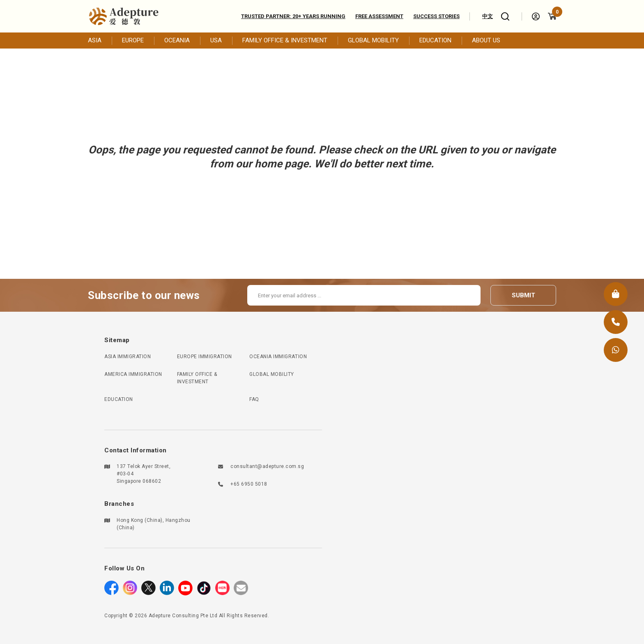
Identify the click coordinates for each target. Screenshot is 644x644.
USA (216, 40)
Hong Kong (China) (140, 520)
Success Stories (436, 16)
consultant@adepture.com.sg (267, 466)
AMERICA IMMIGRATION (133, 374)
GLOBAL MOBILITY (373, 40)
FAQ (254, 399)
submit (523, 295)
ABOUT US (486, 40)
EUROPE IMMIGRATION (204, 356)
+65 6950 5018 (248, 484)
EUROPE (133, 40)
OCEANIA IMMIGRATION (278, 356)
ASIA (94, 40)
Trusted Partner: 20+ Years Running (293, 16)
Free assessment (379, 16)
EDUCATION (435, 40)
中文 (487, 16)
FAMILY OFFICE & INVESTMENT (284, 40)
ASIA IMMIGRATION (127, 356)
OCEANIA (177, 40)
